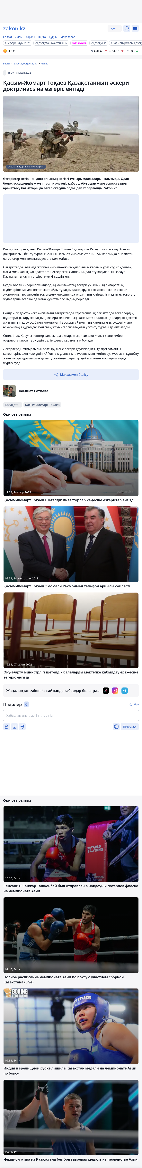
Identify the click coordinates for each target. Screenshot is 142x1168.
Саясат (7, 37)
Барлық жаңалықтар (25, 63)
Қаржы (30, 37)
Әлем (18, 37)
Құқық (53, 37)
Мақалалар (67, 37)
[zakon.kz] (14, 28)
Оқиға (42, 37)
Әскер (44, 63)
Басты (6, 63)
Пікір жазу (130, 726)
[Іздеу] (126, 28)
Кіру (136, 704)
